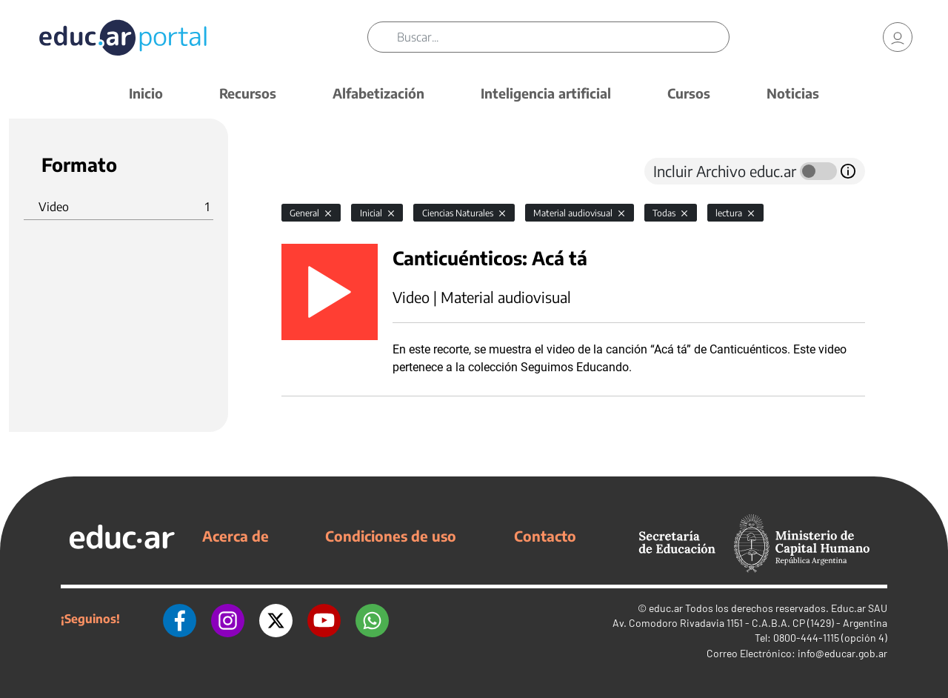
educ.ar (666, 608)
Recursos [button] (247, 93)
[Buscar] (563, 37)
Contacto (545, 536)
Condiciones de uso (390, 536)
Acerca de (235, 536)
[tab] (311, 171)
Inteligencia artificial (546, 93)
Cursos (688, 93)
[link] (897, 37)
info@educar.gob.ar (842, 653)
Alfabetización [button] (378, 93)
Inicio (146, 93)
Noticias (793, 93)
